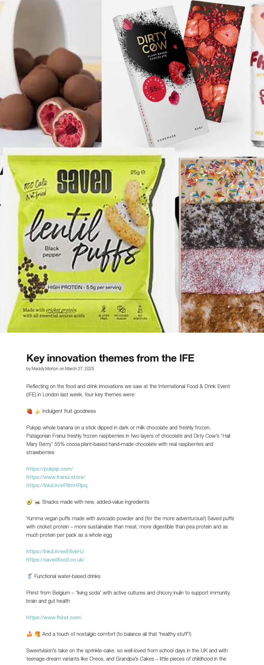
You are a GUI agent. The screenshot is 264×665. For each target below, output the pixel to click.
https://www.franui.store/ (55, 477)
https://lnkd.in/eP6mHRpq (56, 486)
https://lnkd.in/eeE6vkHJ (55, 552)
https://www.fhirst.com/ (54, 618)
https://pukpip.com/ (49, 469)
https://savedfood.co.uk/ (55, 560)
